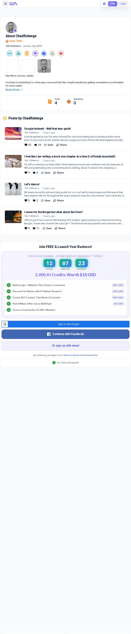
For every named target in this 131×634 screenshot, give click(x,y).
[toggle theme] (104, 3)
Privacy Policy (91, 355)
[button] (65, 324)
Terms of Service (71, 355)
